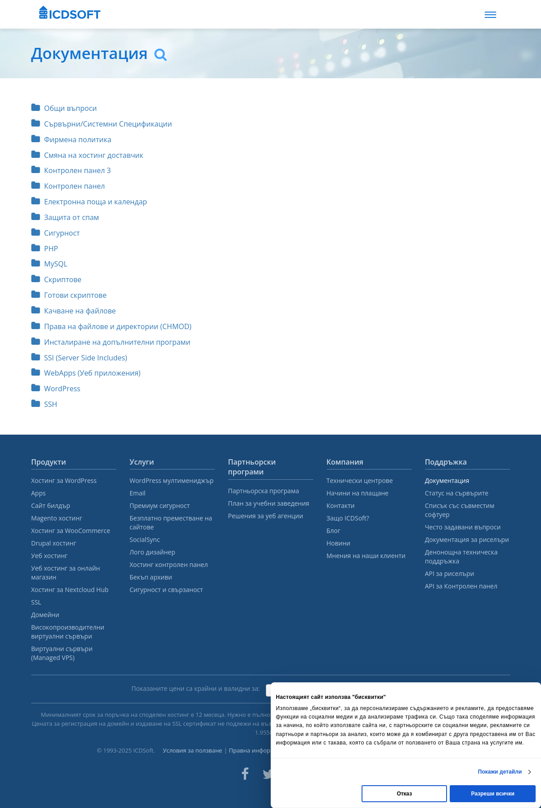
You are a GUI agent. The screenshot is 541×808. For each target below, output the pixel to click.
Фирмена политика (71, 139)
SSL (36, 602)
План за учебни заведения (269, 503)
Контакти (341, 505)
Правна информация (259, 750)
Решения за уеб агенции (265, 516)
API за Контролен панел (461, 586)
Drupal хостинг (54, 543)
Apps (38, 493)
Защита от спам (65, 217)
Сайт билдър (50, 505)
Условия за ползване (192, 750)
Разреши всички (493, 794)
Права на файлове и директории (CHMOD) (111, 326)
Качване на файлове (73, 311)
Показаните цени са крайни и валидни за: (196, 688)
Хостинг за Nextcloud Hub (70, 589)
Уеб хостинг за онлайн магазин (65, 572)
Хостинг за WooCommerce (71, 530)
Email (138, 493)
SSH (44, 404)
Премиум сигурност (160, 505)
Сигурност (55, 233)
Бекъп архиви (151, 577)
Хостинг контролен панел (169, 564)
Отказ (404, 794)
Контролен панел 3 (71, 170)
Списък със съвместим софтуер (459, 510)
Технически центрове (360, 480)
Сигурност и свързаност (166, 589)
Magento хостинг (56, 518)
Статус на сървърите (457, 493)
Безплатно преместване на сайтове (171, 522)
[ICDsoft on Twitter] (268, 774)
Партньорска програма (263, 490)
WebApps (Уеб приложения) (86, 373)
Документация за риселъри (467, 539)
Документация (447, 480)
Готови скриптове (69, 295)
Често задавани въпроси (463, 527)
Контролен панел (68, 186)
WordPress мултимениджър (172, 480)
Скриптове (56, 279)
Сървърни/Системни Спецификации (101, 124)
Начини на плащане (358, 493)
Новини (338, 543)
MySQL (49, 264)
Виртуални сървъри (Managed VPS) (62, 653)
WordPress (56, 388)
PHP (44, 249)
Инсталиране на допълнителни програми (111, 342)
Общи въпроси (64, 108)
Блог (334, 530)
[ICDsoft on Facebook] (245, 774)
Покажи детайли (500, 772)
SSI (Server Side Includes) (79, 358)
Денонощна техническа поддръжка (461, 556)
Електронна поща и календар (89, 202)
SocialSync (145, 539)
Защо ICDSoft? (348, 518)
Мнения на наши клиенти (366, 555)
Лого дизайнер (152, 552)
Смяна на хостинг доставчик (87, 155)
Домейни (45, 614)
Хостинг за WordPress (64, 480)
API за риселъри (449, 573)
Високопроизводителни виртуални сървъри (68, 631)
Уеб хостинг (49, 555)
